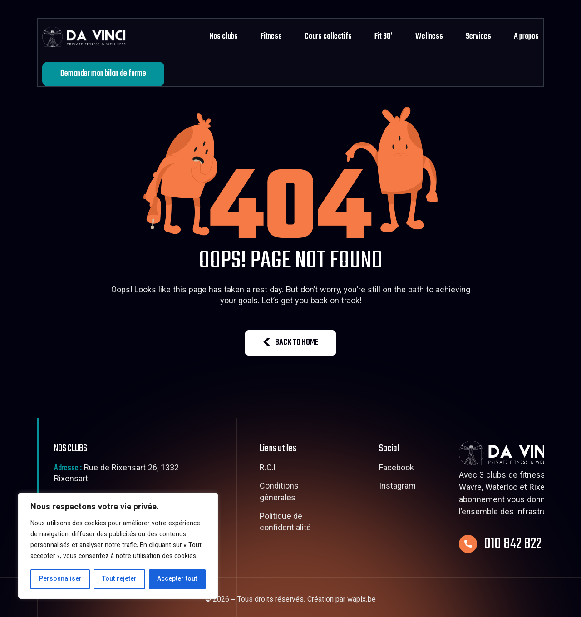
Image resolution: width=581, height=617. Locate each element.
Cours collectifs (328, 36)
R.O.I (268, 469)
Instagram (397, 487)
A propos (526, 36)
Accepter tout (177, 579)
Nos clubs (223, 36)
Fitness (271, 36)
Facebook (396, 469)
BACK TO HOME (290, 342)
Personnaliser (60, 579)
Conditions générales (279, 492)
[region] (118, 546)
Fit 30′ (383, 36)
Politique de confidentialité (285, 523)
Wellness (429, 36)
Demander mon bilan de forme (103, 73)
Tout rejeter (119, 579)
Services (478, 36)
